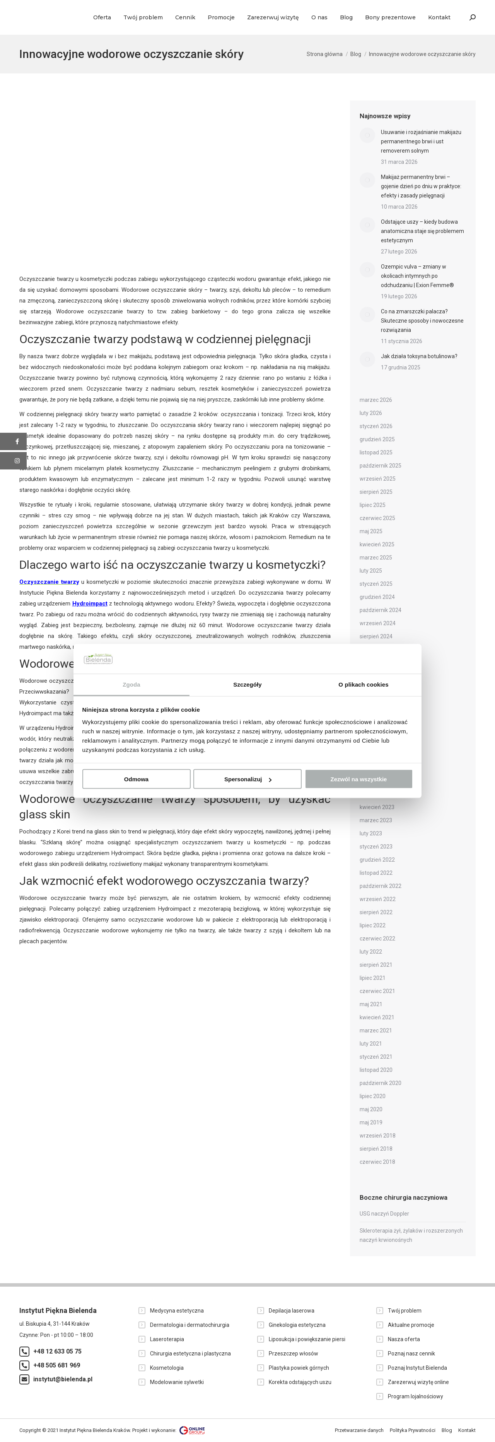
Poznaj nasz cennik (411, 1353)
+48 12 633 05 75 (57, 1351)
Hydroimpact (90, 603)
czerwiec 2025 (377, 518)
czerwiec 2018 (377, 1162)
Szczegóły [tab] (247, 684)
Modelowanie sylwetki (177, 1382)
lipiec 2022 (373, 925)
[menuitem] (102, 17)
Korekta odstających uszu (300, 1382)
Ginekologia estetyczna (297, 1325)
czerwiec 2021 (377, 991)
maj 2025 (371, 531)
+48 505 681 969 (56, 1365)
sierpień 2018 (376, 1149)
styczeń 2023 (376, 846)
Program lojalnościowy (415, 1396)
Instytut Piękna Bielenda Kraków (95, 1430)
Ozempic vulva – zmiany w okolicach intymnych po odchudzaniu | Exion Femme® (417, 276)
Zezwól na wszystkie (359, 779)
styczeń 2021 (376, 1057)
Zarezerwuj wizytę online (418, 1382)
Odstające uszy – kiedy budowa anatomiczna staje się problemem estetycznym (422, 231)
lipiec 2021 (373, 978)
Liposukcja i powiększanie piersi (307, 1339)
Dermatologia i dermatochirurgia (189, 1325)
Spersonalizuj (247, 779)
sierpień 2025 (376, 492)
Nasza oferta (404, 1339)
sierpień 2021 (376, 965)
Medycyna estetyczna (177, 1311)
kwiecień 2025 (377, 544)
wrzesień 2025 (378, 479)
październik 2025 (380, 466)
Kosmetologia (167, 1368)
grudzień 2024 (377, 597)
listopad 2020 (376, 1070)
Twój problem (405, 1311)
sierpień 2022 (376, 912)
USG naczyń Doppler (384, 1214)
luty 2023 (371, 833)
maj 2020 (371, 1109)
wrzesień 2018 (378, 1136)
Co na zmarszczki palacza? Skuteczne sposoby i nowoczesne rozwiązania (422, 320)
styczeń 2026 (376, 426)
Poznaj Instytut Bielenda (417, 1368)
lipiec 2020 (373, 1096)
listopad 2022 (376, 873)
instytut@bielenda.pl (62, 1379)
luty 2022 (371, 952)
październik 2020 (380, 1083)
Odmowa (136, 779)
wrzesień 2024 (378, 623)
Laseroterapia (167, 1339)
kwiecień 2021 (377, 1017)
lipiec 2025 (373, 505)
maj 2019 (371, 1122)
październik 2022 (380, 886)
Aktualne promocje (411, 1325)
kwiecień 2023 (377, 807)
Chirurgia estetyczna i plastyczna (190, 1353)
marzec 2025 (376, 557)
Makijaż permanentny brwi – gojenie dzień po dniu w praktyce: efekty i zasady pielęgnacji (421, 186)
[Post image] (367, 135)
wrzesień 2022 (378, 899)
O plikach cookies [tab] (363, 684)
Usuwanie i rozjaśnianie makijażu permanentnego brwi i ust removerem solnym (421, 141)
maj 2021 (371, 1004)
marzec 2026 (376, 400)
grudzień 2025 (377, 439)
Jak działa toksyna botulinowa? (419, 356)
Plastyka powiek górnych (299, 1368)
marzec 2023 (376, 820)
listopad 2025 (376, 452)
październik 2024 (380, 610)
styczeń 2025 (376, 584)
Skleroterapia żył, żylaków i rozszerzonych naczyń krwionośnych (411, 1235)
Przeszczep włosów (293, 1353)
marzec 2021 (376, 1030)
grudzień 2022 (377, 860)
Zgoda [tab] (131, 684)
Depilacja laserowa (291, 1311)
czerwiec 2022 (377, 938)
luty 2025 (371, 571)
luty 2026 (371, 413)
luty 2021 (371, 1044)
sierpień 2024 (376, 636)
